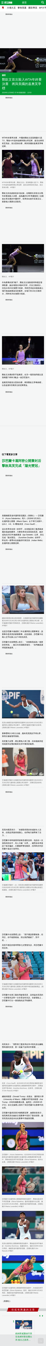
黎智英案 (22, 7)
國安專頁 (32, 7)
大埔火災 (11, 7)
